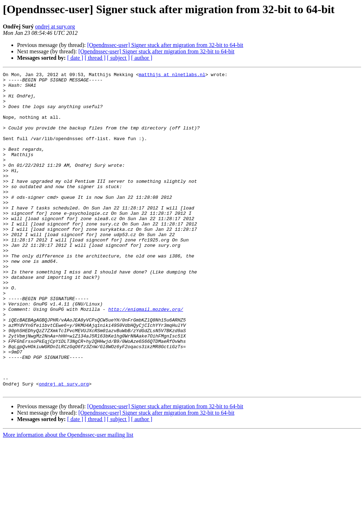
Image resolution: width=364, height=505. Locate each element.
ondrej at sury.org (55, 26)
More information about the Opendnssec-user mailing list (68, 499)
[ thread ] (95, 58)
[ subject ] (118, 58)
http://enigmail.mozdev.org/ (145, 357)
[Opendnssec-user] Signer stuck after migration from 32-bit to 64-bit (165, 45)
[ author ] (141, 58)
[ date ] (75, 58)
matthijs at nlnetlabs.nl (172, 75)
